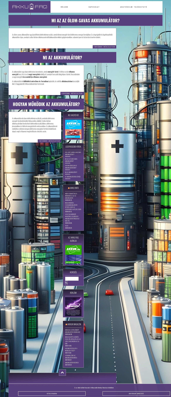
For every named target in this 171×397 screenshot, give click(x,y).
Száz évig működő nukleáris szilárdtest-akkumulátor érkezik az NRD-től (72, 217)
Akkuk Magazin (74, 324)
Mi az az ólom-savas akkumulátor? (71, 160)
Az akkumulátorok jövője (72, 177)
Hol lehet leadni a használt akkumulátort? (73, 153)
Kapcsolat (94, 7)
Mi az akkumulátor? (71, 172)
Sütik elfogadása (51, 394)
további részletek (104, 47)
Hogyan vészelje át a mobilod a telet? (71, 349)
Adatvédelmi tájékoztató (133, 7)
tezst (66, 226)
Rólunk (64, 7)
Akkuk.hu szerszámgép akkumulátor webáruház (72, 331)
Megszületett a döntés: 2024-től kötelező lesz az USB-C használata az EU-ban (73, 340)
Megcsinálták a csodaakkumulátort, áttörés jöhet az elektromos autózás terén (73, 206)
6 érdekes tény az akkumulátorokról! (71, 356)
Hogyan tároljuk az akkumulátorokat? (71, 166)
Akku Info (74, 188)
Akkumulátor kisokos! (72, 362)
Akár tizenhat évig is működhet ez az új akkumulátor (71, 195)
